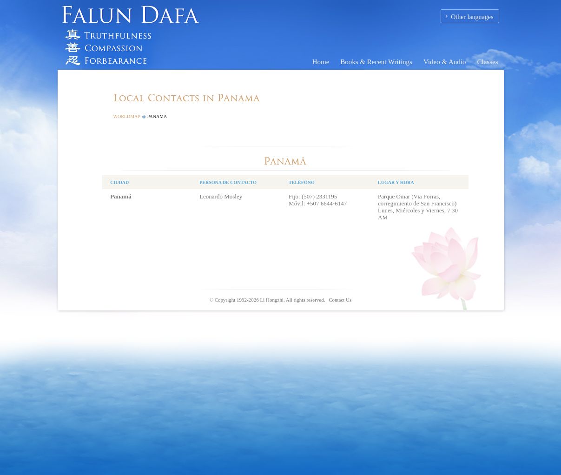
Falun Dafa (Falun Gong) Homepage (134, 35)
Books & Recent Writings (376, 62)
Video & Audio (444, 62)
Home (321, 62)
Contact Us (340, 300)
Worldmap (126, 116)
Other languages (472, 16)
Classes (487, 62)
